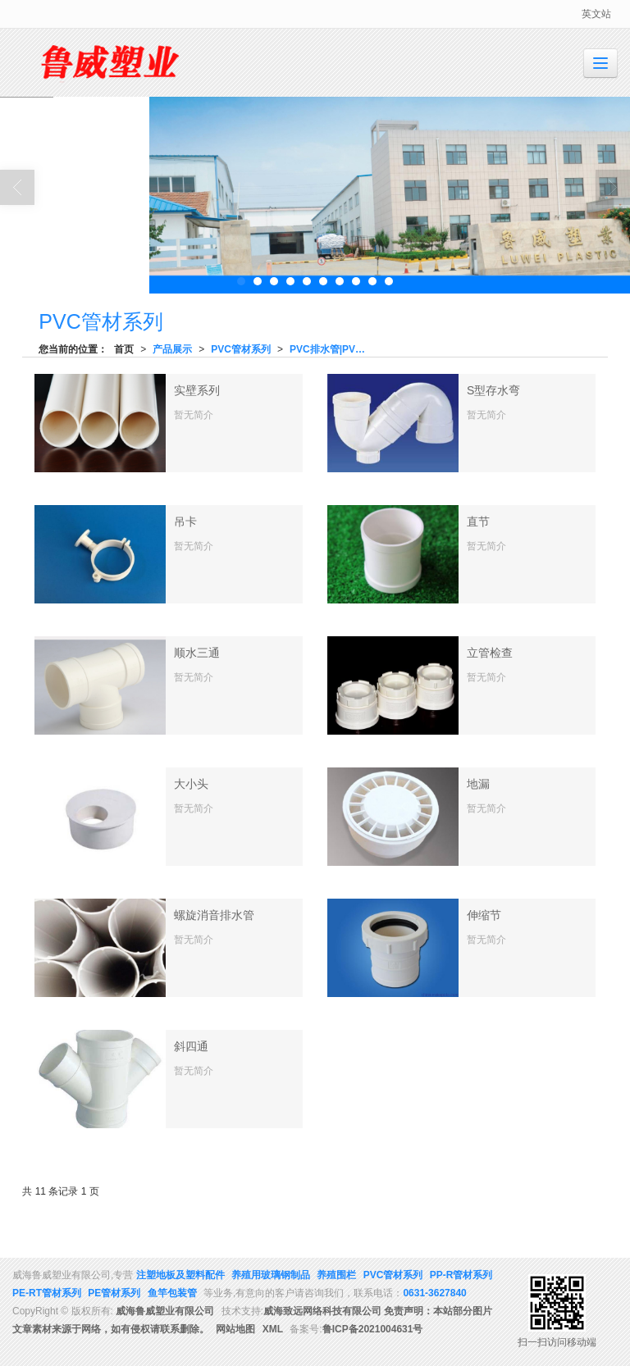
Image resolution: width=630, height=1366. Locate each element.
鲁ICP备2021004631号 (372, 1329)
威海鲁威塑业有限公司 (165, 1311)
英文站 (596, 14)
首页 (124, 349)
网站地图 (235, 1329)
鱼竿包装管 (172, 1293)
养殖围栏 (336, 1275)
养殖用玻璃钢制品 (270, 1275)
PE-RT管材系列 (46, 1293)
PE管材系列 (114, 1293)
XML (272, 1329)
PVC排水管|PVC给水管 (334, 349)
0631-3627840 (434, 1293)
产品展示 (172, 349)
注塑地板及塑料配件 (180, 1275)
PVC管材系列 (241, 349)
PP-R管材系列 (461, 1275)
